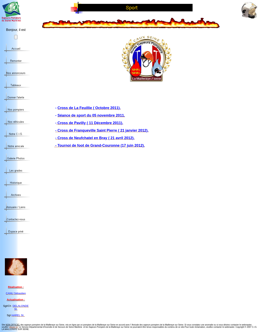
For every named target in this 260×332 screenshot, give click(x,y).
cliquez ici (13, 327)
